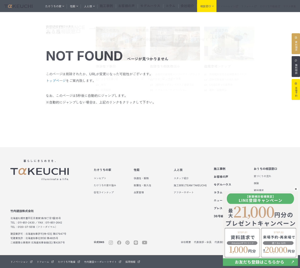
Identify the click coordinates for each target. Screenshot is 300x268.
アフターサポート (184, 192)
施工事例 (110, 6)
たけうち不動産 (270, 6)
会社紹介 (184, 6)
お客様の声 (129, 6)
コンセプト (100, 178)
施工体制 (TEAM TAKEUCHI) (190, 185)
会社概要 (186, 242)
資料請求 (259, 190)
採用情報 (132, 261)
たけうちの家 (102, 170)
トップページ (56, 81)
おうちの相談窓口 (265, 168)
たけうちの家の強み (105, 185)
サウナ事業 (289, 6)
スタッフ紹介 (181, 178)
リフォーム (249, 6)
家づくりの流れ (262, 176)
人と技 (178, 170)
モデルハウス (150, 6)
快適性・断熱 (141, 178)
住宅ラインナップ (104, 192)
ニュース (219, 200)
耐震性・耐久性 (142, 185)
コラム (168, 6)
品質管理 (139, 192)
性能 (137, 170)
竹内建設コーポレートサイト (102, 261)
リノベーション (228, 6)
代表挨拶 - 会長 (202, 242)
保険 (256, 183)
